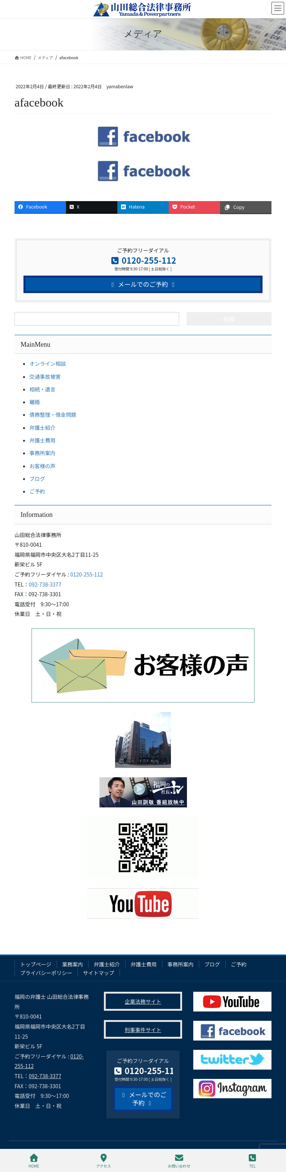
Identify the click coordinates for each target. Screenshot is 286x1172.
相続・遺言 (42, 389)
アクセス (103, 1161)
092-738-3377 (45, 584)
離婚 (34, 402)
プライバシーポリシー (46, 972)
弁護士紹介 (42, 427)
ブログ (37, 478)
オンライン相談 (47, 363)
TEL (252, 1161)
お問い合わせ (179, 1161)
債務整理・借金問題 (52, 414)
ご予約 (37, 491)
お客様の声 (42, 466)
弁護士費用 (42, 440)
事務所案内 (42, 453)
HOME (34, 1161)
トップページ (35, 964)
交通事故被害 (45, 376)
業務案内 (72, 964)
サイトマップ (98, 972)
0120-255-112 (86, 574)
